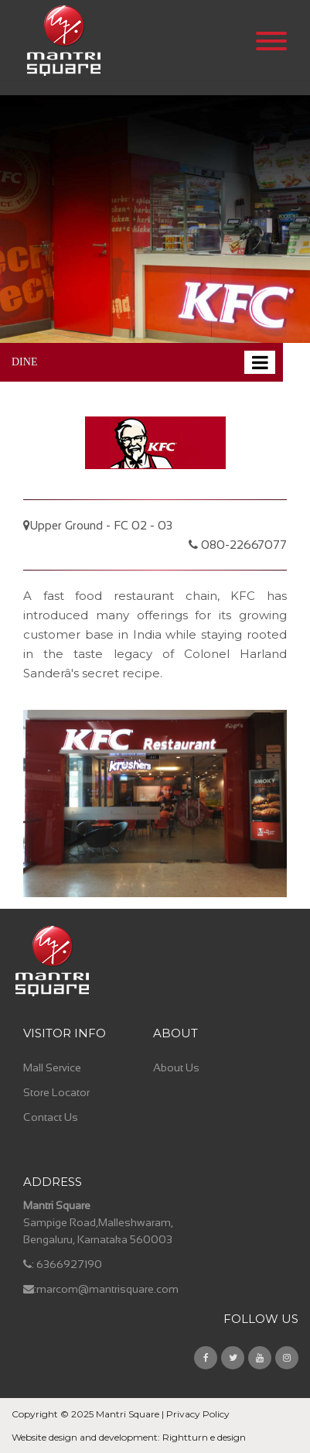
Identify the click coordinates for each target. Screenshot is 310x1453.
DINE (24, 362)
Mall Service (52, 1067)
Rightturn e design (204, 1437)
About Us (176, 1067)
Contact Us (50, 1117)
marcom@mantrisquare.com (107, 1289)
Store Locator (56, 1092)
